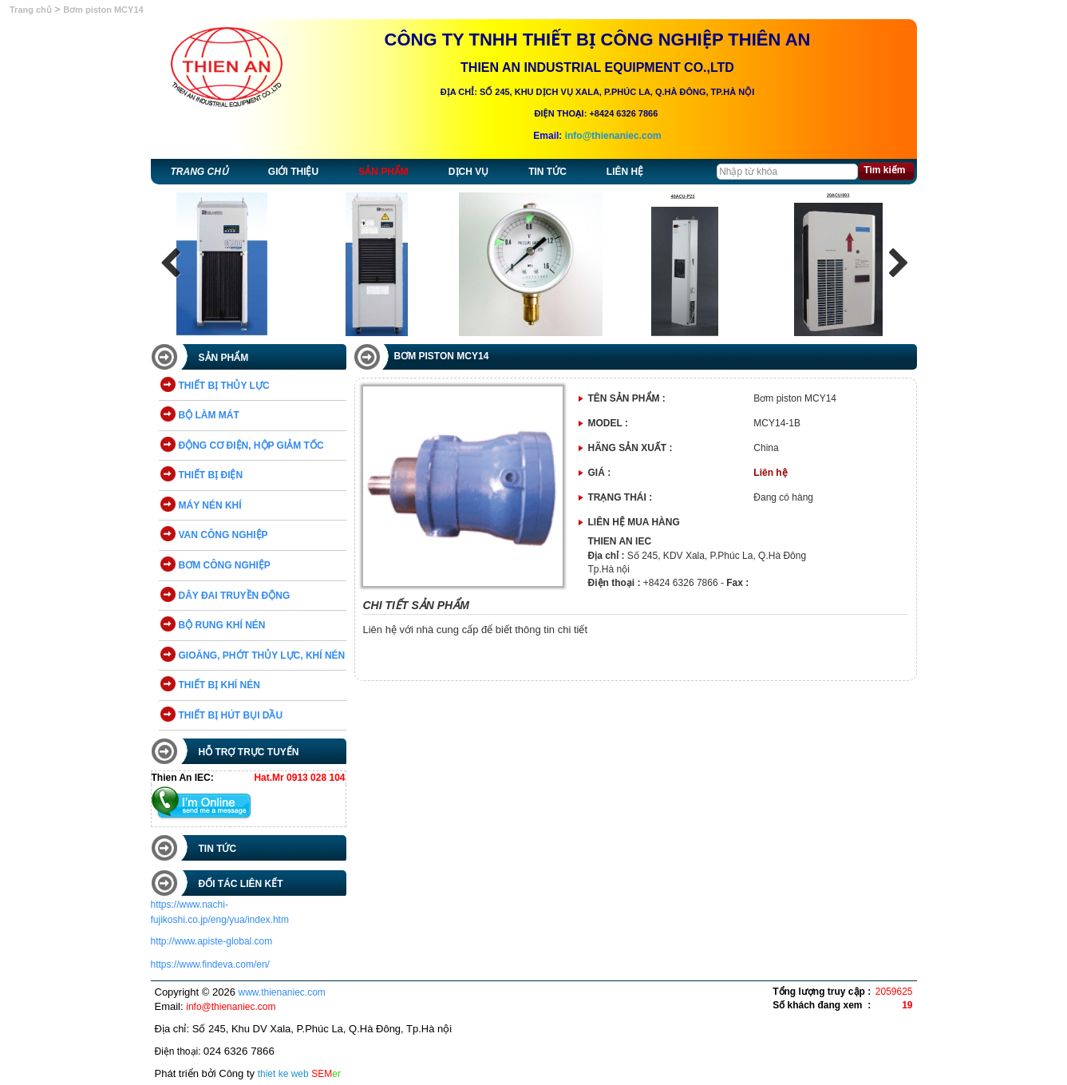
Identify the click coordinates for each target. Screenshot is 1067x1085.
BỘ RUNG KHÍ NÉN (222, 625)
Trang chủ (32, 9)
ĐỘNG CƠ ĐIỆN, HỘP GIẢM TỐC (251, 445)
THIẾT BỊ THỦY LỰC (224, 385)
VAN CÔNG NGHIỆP (223, 535)
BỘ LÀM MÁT (209, 415)
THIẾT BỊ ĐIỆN (211, 475)
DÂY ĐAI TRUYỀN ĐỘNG (234, 595)
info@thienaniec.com (613, 135)
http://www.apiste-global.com (212, 941)
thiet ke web (283, 1073)
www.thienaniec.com (281, 992)
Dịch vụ (468, 171)
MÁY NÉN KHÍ (210, 505)
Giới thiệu (293, 171)
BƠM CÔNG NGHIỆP (225, 565)
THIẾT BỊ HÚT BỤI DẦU (231, 715)
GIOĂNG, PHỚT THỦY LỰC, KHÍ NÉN (262, 655)
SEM (326, 1073)
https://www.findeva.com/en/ (210, 964)
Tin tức (547, 171)
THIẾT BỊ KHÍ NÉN (219, 685)
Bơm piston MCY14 (103, 9)
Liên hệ (625, 171)
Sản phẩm (383, 171)
